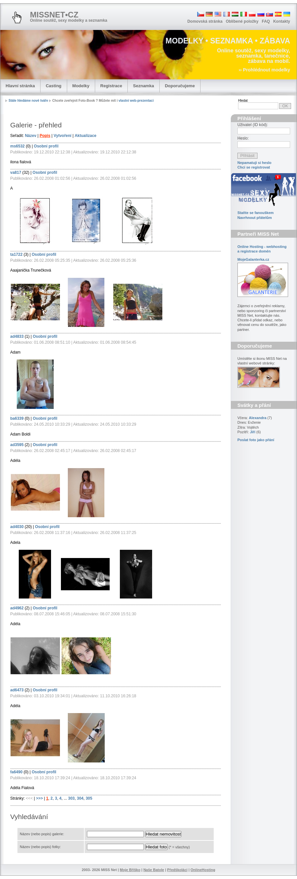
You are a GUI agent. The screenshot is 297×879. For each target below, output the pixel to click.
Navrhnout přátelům (254, 218)
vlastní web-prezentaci (136, 100)
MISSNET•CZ (54, 14)
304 (80, 798)
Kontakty (281, 21)
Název (31, 135)
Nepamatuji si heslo (254, 163)
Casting (54, 85)
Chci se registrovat (253, 167)
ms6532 (17, 146)
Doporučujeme (180, 85)
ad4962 (17, 608)
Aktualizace (85, 135)
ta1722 (16, 254)
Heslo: (243, 138)
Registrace (111, 85)
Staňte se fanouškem (255, 213)
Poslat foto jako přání (255, 440)
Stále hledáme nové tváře (28, 100)
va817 (15, 172)
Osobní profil (46, 146)
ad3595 (17, 444)
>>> (40, 798)
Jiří (253, 432)
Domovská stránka (205, 21)
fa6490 (16, 772)
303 (71, 798)
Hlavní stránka (20, 85)
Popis (45, 135)
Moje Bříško (130, 870)
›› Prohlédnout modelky (264, 69)
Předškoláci (177, 870)
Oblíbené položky (242, 21)
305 (89, 798)
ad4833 (17, 336)
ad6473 (17, 690)
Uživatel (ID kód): (252, 124)
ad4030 (17, 526)
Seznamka (143, 85)
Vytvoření (62, 135)
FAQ (266, 21)
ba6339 (17, 418)
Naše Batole (153, 870)
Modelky (81, 85)
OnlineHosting (203, 870)
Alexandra (257, 418)
